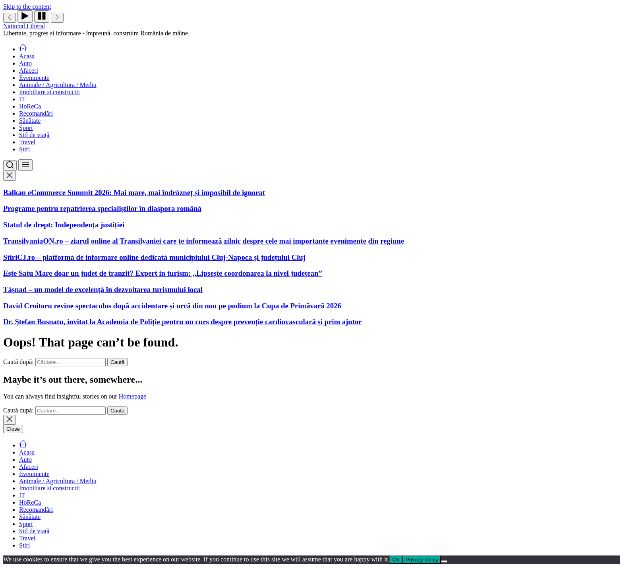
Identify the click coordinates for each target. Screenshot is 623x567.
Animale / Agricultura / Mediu (58, 84)
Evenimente (34, 77)
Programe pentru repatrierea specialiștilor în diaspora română (102, 208)
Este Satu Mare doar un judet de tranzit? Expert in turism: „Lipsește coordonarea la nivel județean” (162, 273)
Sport (26, 127)
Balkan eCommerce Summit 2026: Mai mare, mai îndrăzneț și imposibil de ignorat (134, 192)
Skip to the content (27, 6)
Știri (24, 149)
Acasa (27, 56)
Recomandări (36, 113)
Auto (25, 63)
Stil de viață (34, 135)
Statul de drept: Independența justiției (63, 225)
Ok (396, 560)
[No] (444, 561)
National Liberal (24, 26)
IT (22, 99)
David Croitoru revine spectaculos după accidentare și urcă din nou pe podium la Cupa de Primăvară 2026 (172, 306)
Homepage (132, 396)
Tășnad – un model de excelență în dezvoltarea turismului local (103, 289)
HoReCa (30, 106)
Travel (27, 142)
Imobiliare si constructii (49, 92)
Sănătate (30, 120)
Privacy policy (422, 560)
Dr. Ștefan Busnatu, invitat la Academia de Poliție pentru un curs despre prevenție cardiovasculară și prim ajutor (182, 321)
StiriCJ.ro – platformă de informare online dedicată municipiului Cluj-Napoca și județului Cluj (154, 257)
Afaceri (28, 70)
